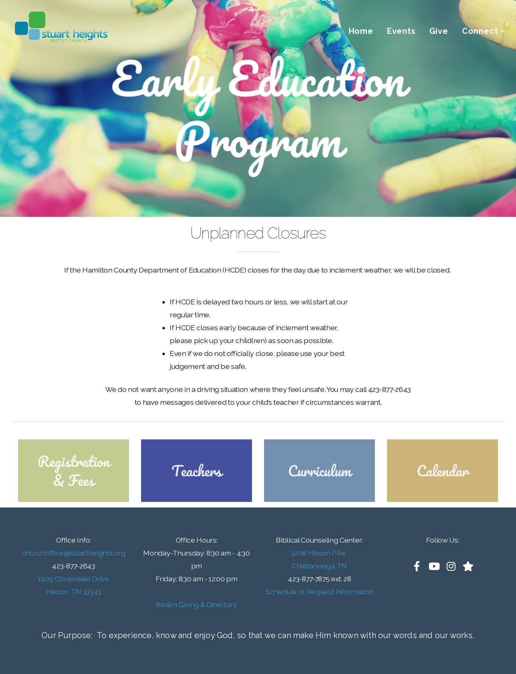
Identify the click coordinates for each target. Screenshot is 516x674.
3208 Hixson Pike (319, 553)
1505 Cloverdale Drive (73, 578)
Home (361, 31)
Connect (483, 31)
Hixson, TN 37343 (73, 591)
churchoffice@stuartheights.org (73, 553)
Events (401, 31)
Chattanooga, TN (319, 566)
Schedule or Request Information (319, 591)
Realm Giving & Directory (196, 604)
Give (438, 31)
